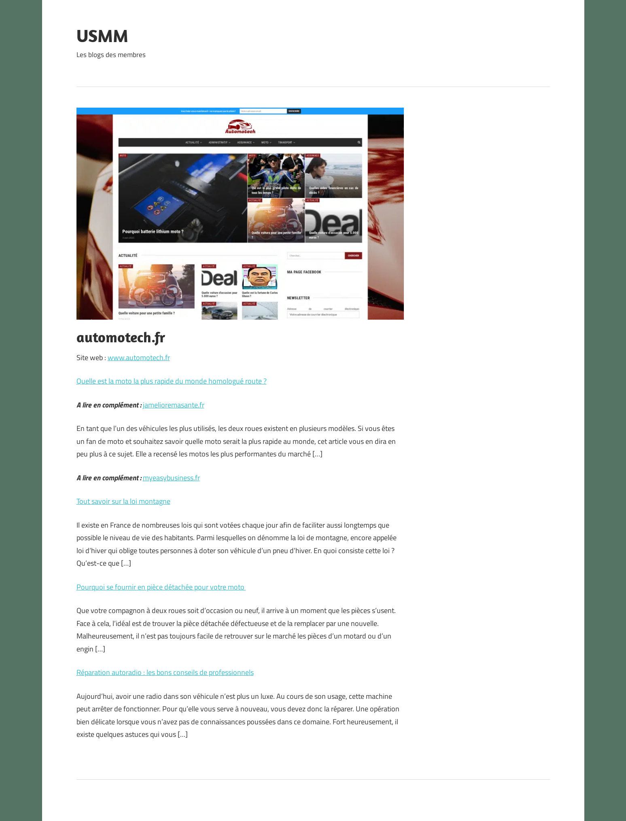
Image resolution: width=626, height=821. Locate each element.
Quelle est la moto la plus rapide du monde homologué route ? (171, 380)
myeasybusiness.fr (171, 477)
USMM (102, 36)
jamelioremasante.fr (173, 404)
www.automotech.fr (139, 357)
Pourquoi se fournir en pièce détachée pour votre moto (161, 586)
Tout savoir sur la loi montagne (123, 501)
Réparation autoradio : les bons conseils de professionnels (165, 672)
